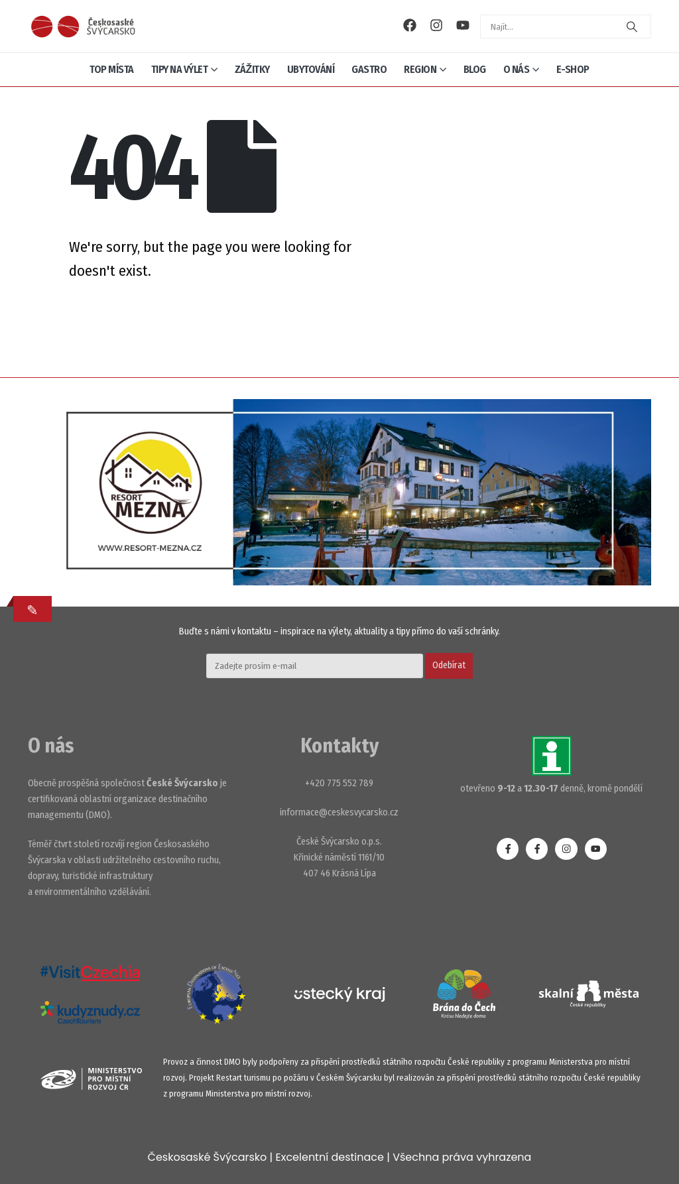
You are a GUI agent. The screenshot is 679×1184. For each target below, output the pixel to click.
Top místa (112, 69)
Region (420, 69)
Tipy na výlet (179, 69)
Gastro (369, 69)
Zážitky (252, 69)
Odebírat (448, 665)
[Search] (631, 26)
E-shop (572, 69)
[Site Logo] (83, 26)
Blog (474, 69)
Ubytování (311, 69)
